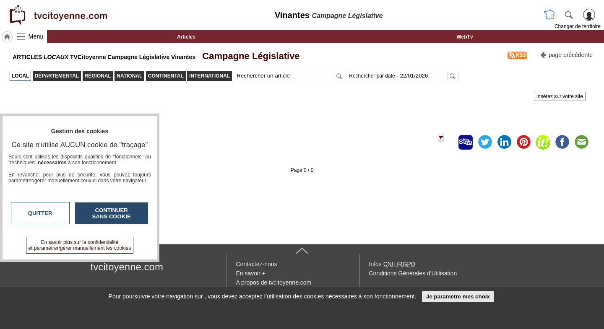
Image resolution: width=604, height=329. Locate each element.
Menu (36, 36)
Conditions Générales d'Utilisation (413, 273)
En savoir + (251, 273)
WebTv (464, 37)
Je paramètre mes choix (458, 296)
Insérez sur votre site (559, 96)
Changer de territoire (578, 26)
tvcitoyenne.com (127, 266)
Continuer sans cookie (111, 213)
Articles (186, 37)
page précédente (566, 54)
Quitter (40, 213)
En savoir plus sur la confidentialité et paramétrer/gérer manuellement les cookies (80, 245)
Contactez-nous (256, 264)
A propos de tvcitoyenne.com (274, 282)
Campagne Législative (248, 56)
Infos (392, 264)
